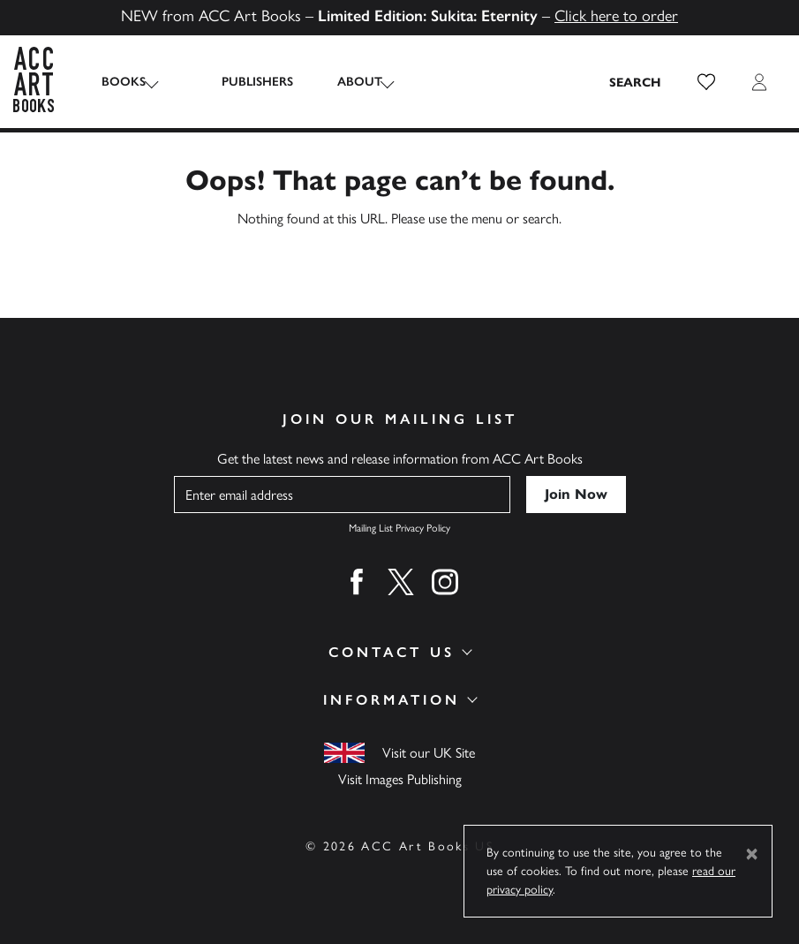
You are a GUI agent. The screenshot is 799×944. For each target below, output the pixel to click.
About (341, 81)
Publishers (239, 81)
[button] (706, 82)
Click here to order (616, 16)
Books (124, 81)
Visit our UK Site (428, 752)
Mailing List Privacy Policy (399, 528)
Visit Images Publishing (400, 779)
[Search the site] (636, 82)
